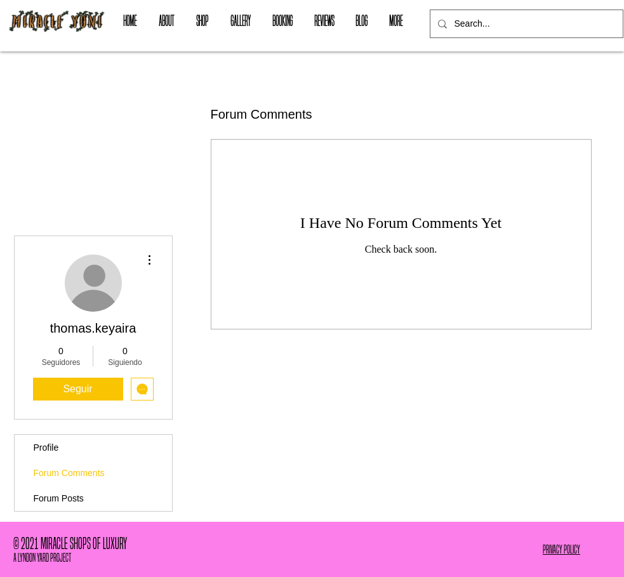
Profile (46, 447)
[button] (202, 21)
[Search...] (525, 23)
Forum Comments (69, 473)
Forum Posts (59, 498)
